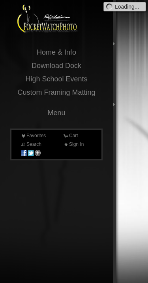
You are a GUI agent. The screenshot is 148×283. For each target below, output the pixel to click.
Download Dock (56, 66)
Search (30, 144)
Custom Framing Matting (56, 92)
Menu (56, 113)
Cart (70, 135)
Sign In (73, 144)
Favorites (33, 135)
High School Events (56, 79)
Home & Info (56, 52)
